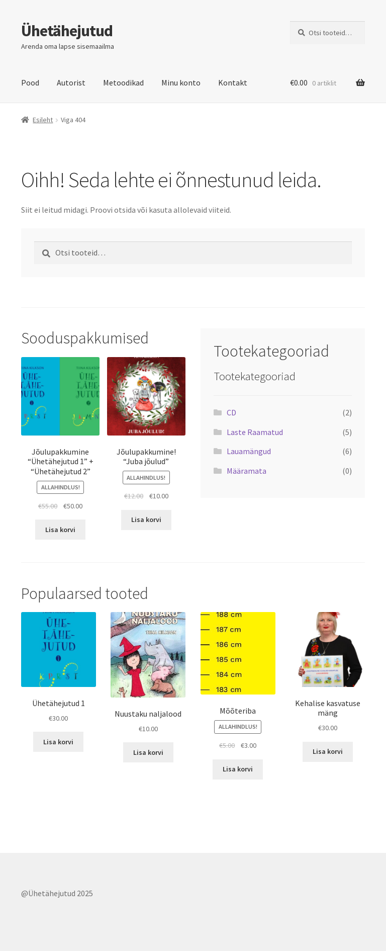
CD (231, 412)
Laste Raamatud (255, 432)
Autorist (71, 82)
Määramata (246, 471)
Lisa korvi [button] (60, 529)
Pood (30, 82)
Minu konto (181, 82)
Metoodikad (123, 82)
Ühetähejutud (67, 31)
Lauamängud (249, 451)
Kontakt (232, 82)
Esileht (43, 119)
